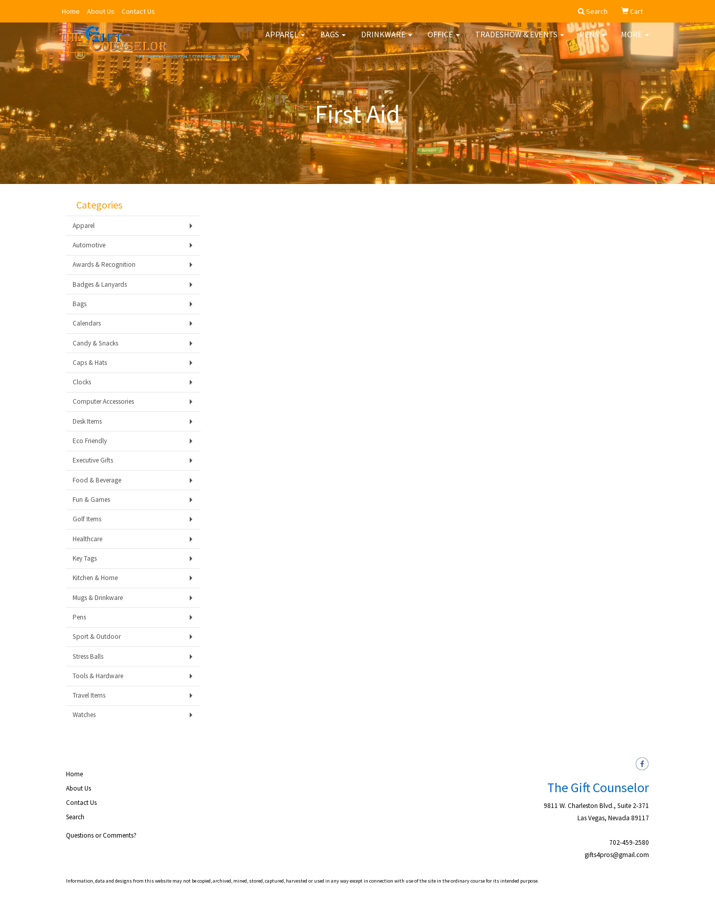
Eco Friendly (90, 440)
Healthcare (87, 539)
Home (71, 11)
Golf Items (87, 519)
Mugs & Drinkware (98, 597)
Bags (333, 41)
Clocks (82, 382)
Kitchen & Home (95, 577)
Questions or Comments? (101, 835)
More (635, 41)
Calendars (87, 323)
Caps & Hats (90, 362)
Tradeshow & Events (519, 41)
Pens (592, 41)
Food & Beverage (97, 480)
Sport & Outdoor (97, 636)
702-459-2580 (629, 842)
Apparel (285, 41)
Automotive (89, 245)
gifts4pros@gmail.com (617, 854)
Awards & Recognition (104, 264)
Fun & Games (91, 499)
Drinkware (386, 41)
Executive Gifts (93, 460)
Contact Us (138, 11)
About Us (101, 11)
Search (75, 817)
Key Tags (85, 558)
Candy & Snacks (95, 343)
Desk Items (87, 421)
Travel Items (89, 695)
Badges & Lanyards (100, 284)
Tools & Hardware (98, 676)
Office (444, 41)
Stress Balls (88, 656)
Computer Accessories (103, 401)
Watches (84, 714)
